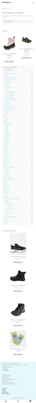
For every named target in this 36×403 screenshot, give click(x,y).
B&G (5, 115)
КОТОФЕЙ (7, 184)
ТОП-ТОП (6, 218)
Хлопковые (11, 208)
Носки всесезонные (11, 91)
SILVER (6, 151)
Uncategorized (7, 160)
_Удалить (8, 119)
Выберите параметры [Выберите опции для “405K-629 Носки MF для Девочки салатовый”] (18, 354)
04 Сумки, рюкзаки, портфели (10, 107)
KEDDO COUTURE (8, 123)
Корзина (27, 400)
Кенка (6, 182)
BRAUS (7, 200)
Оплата (3, 389)
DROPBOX (8, 135)
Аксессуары (8, 168)
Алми (6, 164)
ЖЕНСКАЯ (6, 176)
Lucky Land (7, 143)
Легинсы (7, 85)
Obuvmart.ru (6, 2)
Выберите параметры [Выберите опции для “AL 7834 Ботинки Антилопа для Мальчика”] (18, 290)
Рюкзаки (7, 111)
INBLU (7, 137)
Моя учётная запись (6, 401)
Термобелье (8, 103)
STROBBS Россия (8, 154)
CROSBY (7, 133)
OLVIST (7, 214)
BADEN (7, 125)
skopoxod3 (6, 370)
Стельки (9, 202)
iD (6, 194)
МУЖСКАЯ (6, 192)
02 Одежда (7, 75)
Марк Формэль (7, 190)
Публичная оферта (5, 393)
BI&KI (7, 129)
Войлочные (11, 204)
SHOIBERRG (7, 149)
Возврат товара (5, 392)
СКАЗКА (6, 196)
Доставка (4, 390)
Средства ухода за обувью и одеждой (12, 198)
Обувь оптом (4, 388)
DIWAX (7, 210)
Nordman (6, 145)
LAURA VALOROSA (9, 178)
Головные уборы (9, 81)
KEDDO (6, 121)
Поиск (18, 401)
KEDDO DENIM (7, 139)
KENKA (6, 141)
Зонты (7, 170)
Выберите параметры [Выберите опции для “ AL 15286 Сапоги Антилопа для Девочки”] (9, 61)
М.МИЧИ (6, 188)
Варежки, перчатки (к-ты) (11, 77)
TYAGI (6, 159)
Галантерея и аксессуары (9, 166)
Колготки (8, 83)
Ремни (7, 172)
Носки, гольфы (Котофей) (11, 99)
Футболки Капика (9, 105)
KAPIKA (6, 117)
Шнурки (7, 174)
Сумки (7, 113)
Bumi (7, 131)
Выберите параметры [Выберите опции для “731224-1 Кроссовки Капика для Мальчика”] (18, 262)
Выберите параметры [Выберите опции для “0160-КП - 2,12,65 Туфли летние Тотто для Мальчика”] (27, 57)
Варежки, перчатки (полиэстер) (12, 79)
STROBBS (6, 153)
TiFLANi (6, 156)
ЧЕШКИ (6, 222)
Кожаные (10, 206)
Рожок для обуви (10, 212)
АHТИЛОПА (7, 162)
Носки (7, 89)
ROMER (6, 147)
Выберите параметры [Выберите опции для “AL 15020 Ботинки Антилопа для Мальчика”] (18, 325)
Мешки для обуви (9, 109)
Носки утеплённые (10, 95)
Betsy (7, 127)
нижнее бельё (8, 87)
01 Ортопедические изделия (10, 73)
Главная (4, 8)
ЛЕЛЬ (6, 186)
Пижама (7, 101)
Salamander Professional (10, 216)
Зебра (6, 180)
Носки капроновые (10, 93)
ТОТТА (6, 220)
